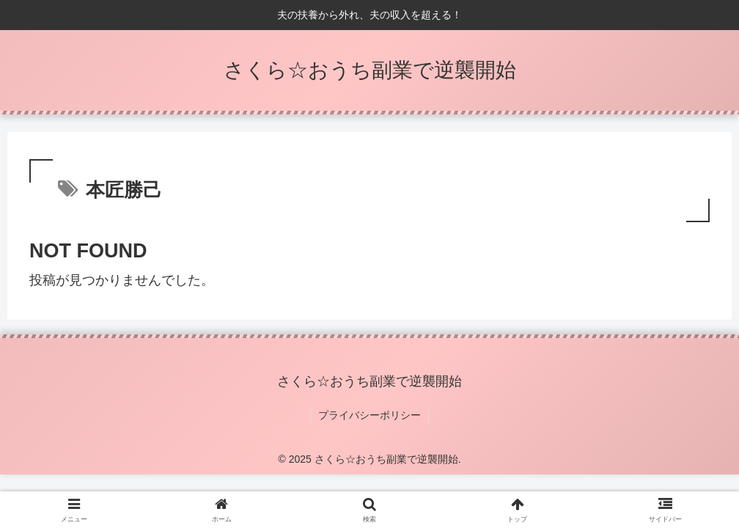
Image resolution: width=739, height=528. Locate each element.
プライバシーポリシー (369, 415)
